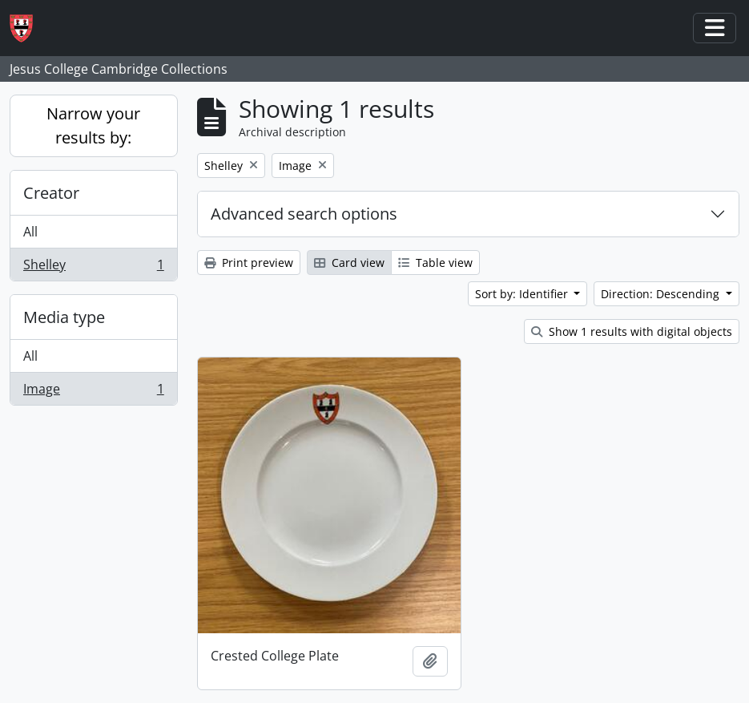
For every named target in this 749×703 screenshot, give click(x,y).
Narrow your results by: (93, 125)
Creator (51, 193)
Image (93, 392)
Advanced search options (304, 213)
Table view (435, 262)
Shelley (93, 268)
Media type (64, 317)
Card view (349, 262)
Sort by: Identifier (523, 293)
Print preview (248, 262)
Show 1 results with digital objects (631, 331)
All (30, 231)
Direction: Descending (662, 293)
